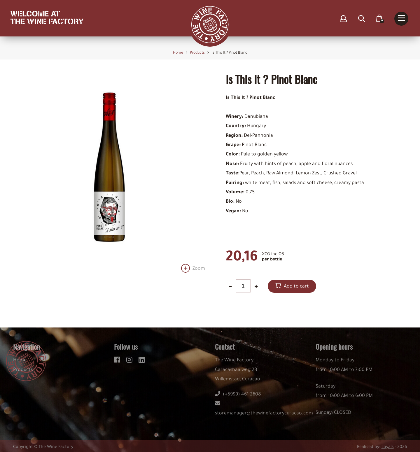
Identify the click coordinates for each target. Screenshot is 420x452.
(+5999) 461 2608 (238, 397)
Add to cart (296, 286)
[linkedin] (142, 362)
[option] (109, 172)
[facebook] (118, 362)
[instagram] (130, 362)
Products (23, 373)
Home (20, 363)
